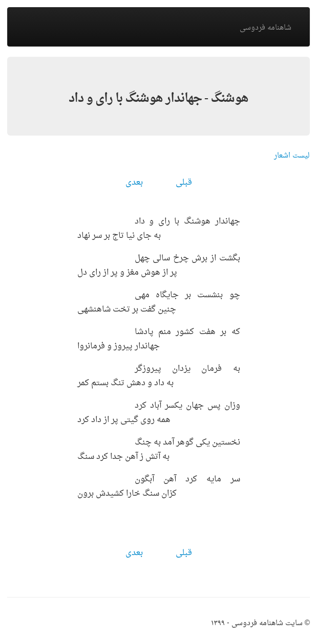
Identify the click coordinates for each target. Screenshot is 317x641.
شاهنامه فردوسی (265, 28)
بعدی (134, 182)
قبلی (184, 182)
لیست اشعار (292, 156)
